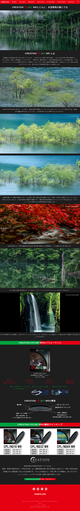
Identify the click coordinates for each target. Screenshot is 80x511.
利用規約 (46, 505)
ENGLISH (40, 503)
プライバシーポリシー (37, 505)
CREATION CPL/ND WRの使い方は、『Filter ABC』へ (40, 479)
